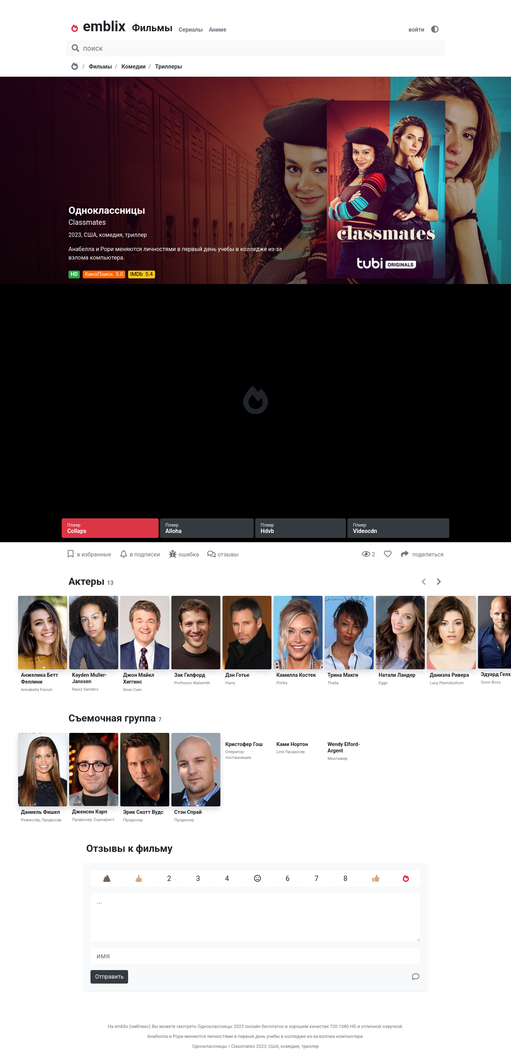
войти (416, 29)
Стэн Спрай (188, 812)
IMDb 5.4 (141, 274)
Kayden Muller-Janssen (89, 678)
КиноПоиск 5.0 (104, 274)
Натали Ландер (397, 675)
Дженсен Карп (89, 812)
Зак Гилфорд (189, 675)
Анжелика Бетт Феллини (39, 678)
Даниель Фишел (40, 812)
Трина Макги (343, 675)
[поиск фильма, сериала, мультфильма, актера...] (255, 48)
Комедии (133, 66)
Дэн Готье (237, 675)
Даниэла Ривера (449, 675)
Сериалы (190, 29)
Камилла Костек (296, 675)
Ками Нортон (292, 744)
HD (74, 274)
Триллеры (168, 66)
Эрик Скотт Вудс (143, 812)
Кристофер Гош (244, 744)
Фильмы (152, 28)
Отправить (109, 976)
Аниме (217, 29)
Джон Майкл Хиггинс (138, 678)
